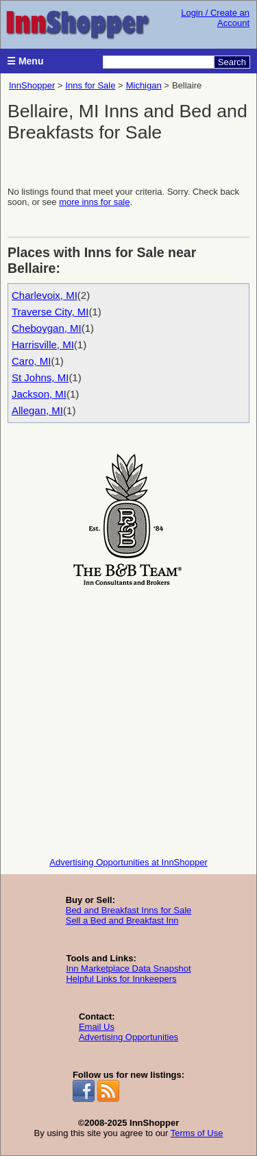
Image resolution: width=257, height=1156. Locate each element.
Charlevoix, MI (44, 295)
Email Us (96, 1027)
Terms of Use (197, 1133)
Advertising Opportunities (128, 1037)
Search (232, 62)
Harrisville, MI (43, 344)
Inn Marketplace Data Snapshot (128, 968)
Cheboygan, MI (47, 328)
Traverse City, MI (50, 311)
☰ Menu (25, 61)
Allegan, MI (37, 410)
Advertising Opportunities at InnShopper (128, 862)
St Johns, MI (40, 377)
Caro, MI (31, 361)
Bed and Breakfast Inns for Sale (129, 910)
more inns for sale (94, 202)
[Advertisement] (128, 718)
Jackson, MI (39, 394)
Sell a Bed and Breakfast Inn (122, 920)
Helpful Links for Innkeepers (121, 979)
